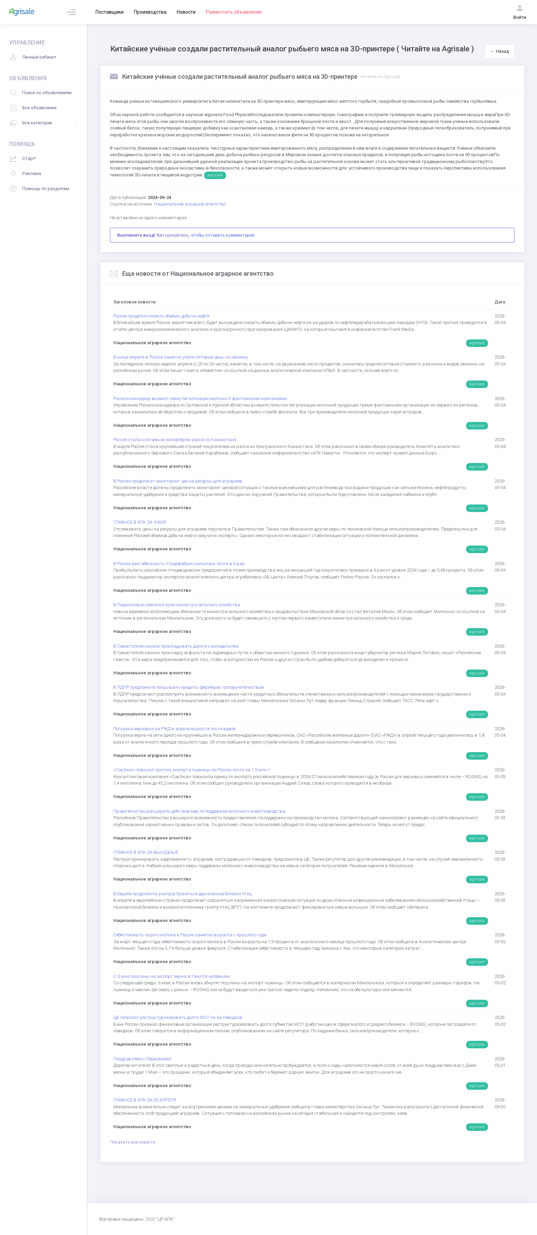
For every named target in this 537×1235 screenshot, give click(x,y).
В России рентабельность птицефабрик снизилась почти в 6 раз (179, 563)
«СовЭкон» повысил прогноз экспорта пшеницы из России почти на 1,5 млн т (191, 769)
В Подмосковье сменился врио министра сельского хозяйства (176, 604)
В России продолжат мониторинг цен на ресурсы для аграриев (177, 481)
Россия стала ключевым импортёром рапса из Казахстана (174, 439)
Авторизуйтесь (173, 235)
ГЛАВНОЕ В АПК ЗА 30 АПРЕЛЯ (144, 1099)
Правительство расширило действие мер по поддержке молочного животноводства (199, 811)
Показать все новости (132, 1142)
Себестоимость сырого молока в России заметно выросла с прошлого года (189, 934)
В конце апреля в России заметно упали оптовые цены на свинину (180, 357)
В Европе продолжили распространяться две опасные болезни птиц (182, 893)
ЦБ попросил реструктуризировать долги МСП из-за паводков (177, 1017)
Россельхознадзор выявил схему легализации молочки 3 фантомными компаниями (200, 398)
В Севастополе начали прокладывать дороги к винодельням (176, 646)
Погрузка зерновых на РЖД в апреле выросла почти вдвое (174, 728)
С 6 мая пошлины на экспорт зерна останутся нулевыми (171, 976)
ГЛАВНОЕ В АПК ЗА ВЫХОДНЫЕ (145, 852)
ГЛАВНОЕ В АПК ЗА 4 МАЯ (139, 522)
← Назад (499, 51)
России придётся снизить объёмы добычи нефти (161, 316)
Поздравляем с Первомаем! (142, 1058)
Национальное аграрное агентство (190, 204)
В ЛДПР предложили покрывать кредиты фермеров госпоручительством (188, 687)
